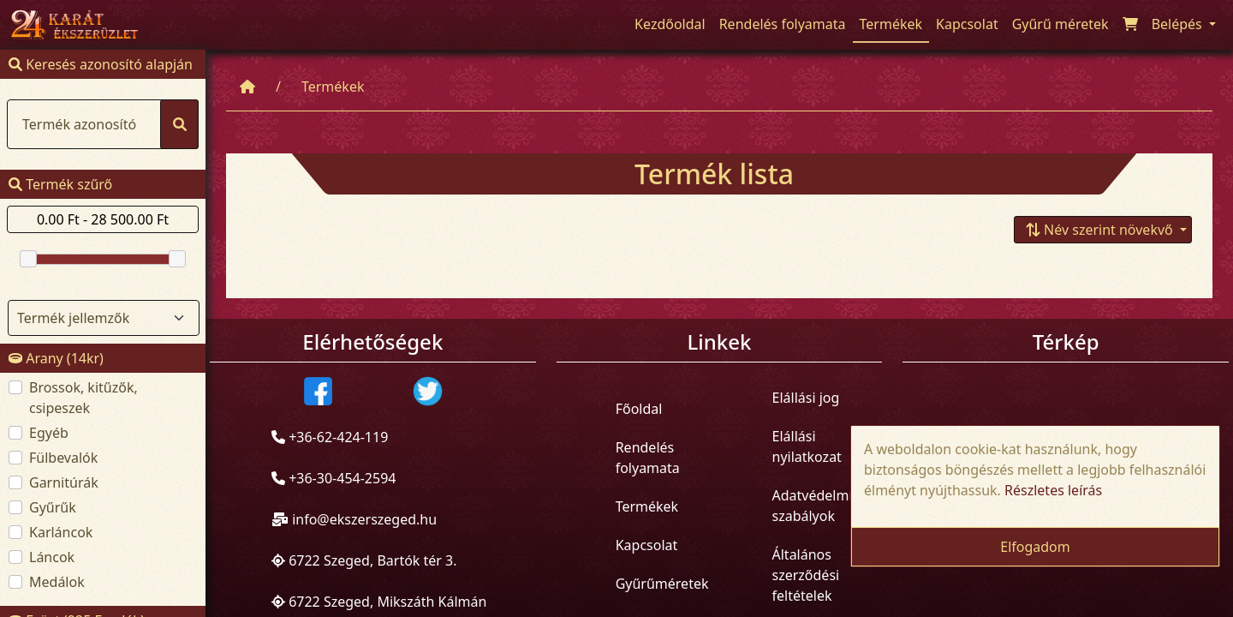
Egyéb (48, 432)
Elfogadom (1035, 546)
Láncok (51, 557)
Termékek (333, 86)
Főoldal (639, 408)
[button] (1103, 229)
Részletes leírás (1053, 490)
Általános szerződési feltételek (806, 574)
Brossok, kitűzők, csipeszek (83, 397)
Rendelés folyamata (648, 457)
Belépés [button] (1179, 24)
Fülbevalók (63, 457)
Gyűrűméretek (662, 583)
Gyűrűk (52, 507)
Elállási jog (806, 396)
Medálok (57, 581)
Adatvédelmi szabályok (812, 504)
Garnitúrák (63, 482)
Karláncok (60, 532)
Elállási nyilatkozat (807, 445)
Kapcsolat (647, 545)
